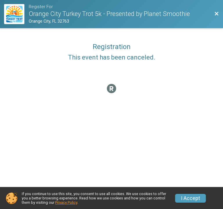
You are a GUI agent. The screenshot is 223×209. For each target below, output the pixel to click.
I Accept (190, 198)
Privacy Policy (66, 202)
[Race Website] (16, 14)
